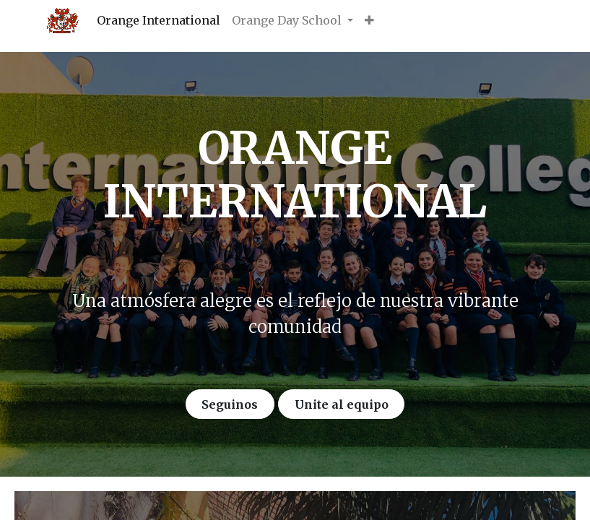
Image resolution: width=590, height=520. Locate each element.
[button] (369, 20)
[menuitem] (158, 20)
